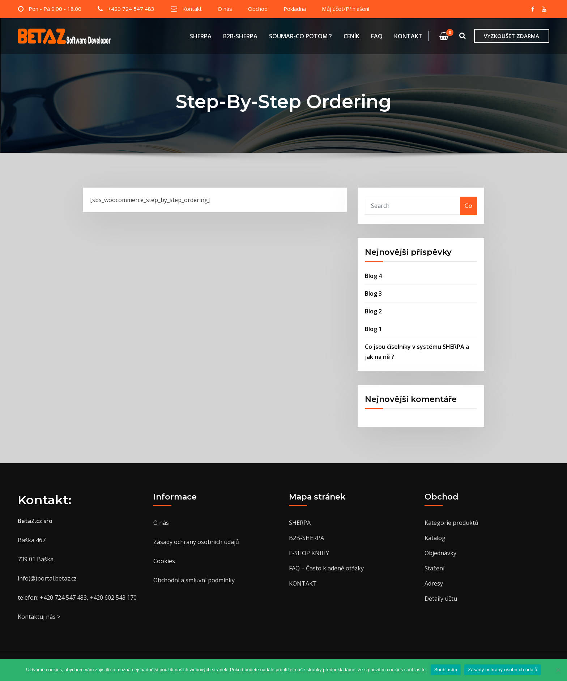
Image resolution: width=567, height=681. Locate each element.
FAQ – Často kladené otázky (326, 568)
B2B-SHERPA (240, 36)
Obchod (258, 8)
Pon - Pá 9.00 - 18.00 (55, 8)
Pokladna (295, 8)
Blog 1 (373, 329)
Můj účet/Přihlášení (345, 8)
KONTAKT (408, 36)
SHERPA (201, 36)
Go (468, 206)
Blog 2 (373, 311)
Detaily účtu (441, 599)
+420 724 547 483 (131, 8)
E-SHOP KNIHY (309, 553)
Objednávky (440, 553)
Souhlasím (445, 669)
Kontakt (192, 8)
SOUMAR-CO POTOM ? (300, 36)
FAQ (377, 36)
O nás (225, 8)
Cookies (164, 561)
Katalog (435, 538)
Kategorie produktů (451, 523)
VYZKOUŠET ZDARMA (511, 35)
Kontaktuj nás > (39, 617)
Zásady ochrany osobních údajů (196, 542)
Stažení (434, 568)
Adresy (434, 583)
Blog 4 (373, 276)
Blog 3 (373, 293)
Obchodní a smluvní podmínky (194, 580)
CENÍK (351, 36)
